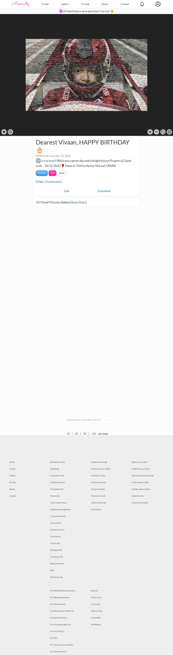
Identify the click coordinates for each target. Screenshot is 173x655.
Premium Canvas (98, 482)
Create (45, 4)
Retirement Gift (57, 563)
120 (94, 433)
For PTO (53, 638)
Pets (52, 570)
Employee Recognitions (60, 509)
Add (52, 173)
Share (62, 173)
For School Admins (58, 651)
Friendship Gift (57, 489)
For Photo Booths (58, 604)
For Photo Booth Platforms (62, 611)
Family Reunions (57, 482)
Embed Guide (138, 496)
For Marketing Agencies (60, 624)
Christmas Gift (56, 557)
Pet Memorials (56, 577)
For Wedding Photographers (62, 590)
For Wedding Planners (60, 597)
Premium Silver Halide (100, 469)
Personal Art (55, 523)
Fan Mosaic (96, 509)
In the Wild (96, 617)
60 (76, 433)
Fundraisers (55, 536)
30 (68, 433)
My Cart (94, 590)
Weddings (54, 469)
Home (12, 462)
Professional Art (57, 529)
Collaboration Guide (141, 489)
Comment (104, 191)
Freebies (42, 173)
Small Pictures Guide (141, 469)
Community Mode (140, 502)
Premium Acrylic (98, 496)
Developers (96, 624)
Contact (125, 4)
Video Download (98, 502)
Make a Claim (97, 611)
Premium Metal (98, 489)
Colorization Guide (140, 482)
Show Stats (78, 202)
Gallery (65, 4)
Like (66, 191)
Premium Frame (98, 475)
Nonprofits (55, 543)
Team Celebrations (58, 502)
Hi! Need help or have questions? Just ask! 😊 (88, 11)
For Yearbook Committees (61, 644)
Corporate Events (58, 516)
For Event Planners (58, 617)
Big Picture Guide (139, 462)
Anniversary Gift (57, 462)
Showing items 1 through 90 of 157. (84, 419)
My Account (96, 597)
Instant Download (99, 462)
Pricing (85, 4)
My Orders (96, 604)
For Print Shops (57, 631)
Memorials (55, 496)
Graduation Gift (57, 475)
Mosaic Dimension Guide (143, 475)
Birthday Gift (56, 550)
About (105, 4)
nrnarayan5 (49, 160)
